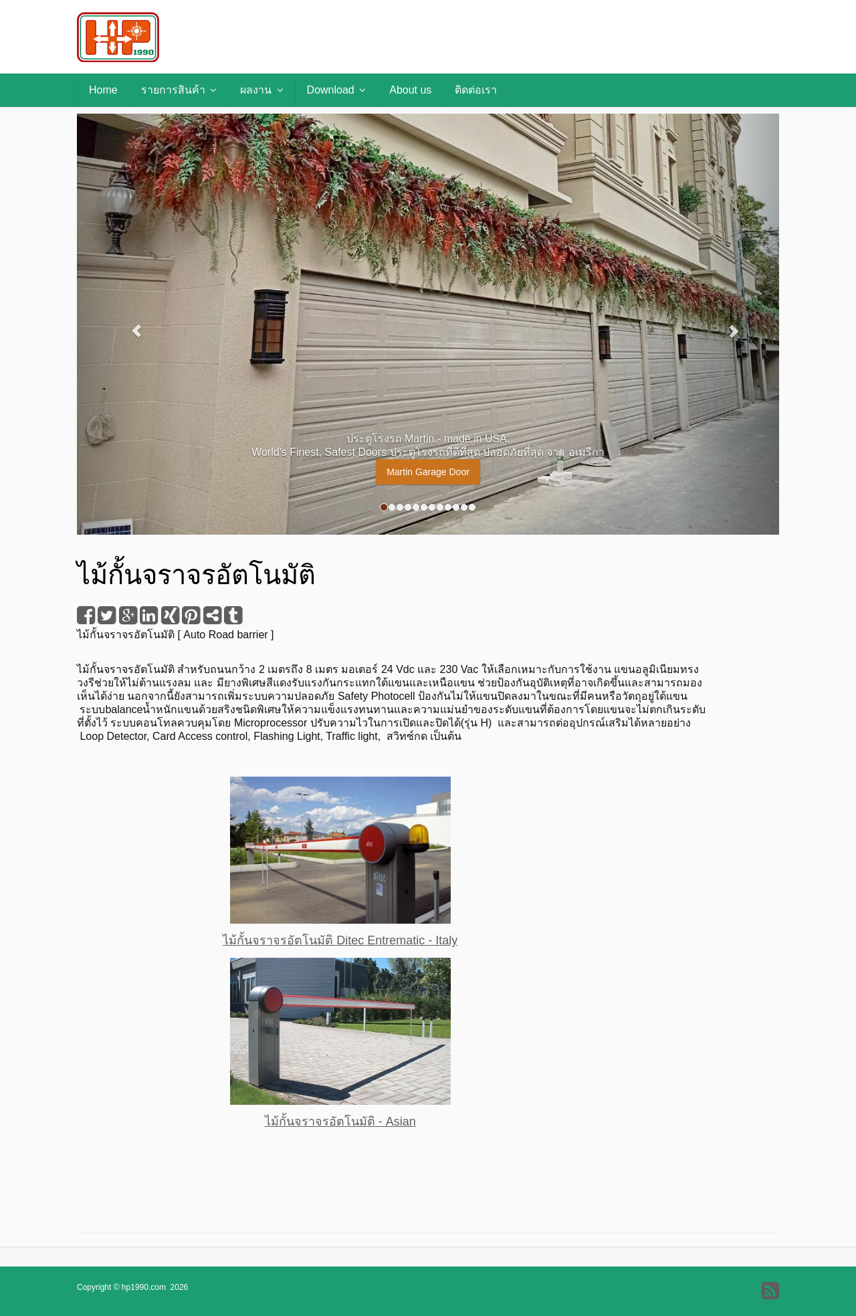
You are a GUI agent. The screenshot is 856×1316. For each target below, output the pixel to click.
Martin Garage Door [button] (428, 472)
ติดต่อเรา (476, 90)
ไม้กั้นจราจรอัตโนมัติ (126, 634)
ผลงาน (261, 90)
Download (336, 90)
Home (103, 90)
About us (410, 90)
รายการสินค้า (179, 90)
